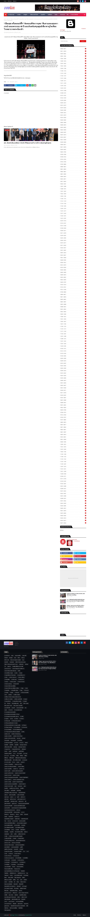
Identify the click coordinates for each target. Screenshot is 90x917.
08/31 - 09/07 (73, 432)
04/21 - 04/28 (73, 257)
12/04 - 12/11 (73, 80)
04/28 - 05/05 (73, 260)
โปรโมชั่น (6, 831)
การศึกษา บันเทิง (17, 694)
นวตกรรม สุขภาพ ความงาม (10, 810)
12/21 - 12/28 (73, 471)
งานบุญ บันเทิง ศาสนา (16, 749)
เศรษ (21, 879)
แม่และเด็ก (16, 849)
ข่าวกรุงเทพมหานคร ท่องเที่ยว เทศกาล (12, 716)
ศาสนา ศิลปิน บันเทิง (18, 875)
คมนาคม (18, 738)
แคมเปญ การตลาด (22, 747)
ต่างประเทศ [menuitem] (62, 14)
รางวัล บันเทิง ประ (14, 862)
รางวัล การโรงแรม (8, 855)
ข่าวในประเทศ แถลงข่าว (16, 720)
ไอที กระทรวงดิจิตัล (13, 908)
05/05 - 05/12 (73, 262)
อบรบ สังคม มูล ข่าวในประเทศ (10, 897)
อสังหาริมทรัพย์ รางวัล (16, 899)
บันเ (5, 821)
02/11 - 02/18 (73, 233)
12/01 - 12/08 (73, 336)
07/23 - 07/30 (73, 161)
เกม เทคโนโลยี (7, 707)
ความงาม (16, 742)
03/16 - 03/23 (73, 373)
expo (12, 655)
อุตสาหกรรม (20, 903)
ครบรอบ (23, 738)
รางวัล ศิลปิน (7, 864)
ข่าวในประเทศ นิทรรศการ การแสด (11, 723)
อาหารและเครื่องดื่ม (19, 901)
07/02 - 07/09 (73, 154)
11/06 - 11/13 (73, 70)
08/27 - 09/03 (73, 174)
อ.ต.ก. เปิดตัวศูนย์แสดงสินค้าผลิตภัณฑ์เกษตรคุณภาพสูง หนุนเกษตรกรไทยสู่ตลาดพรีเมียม (75, 600)
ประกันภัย (23, 825)
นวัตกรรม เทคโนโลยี (8, 812)
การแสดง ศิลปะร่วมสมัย (16, 701)
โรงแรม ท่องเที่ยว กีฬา (9, 868)
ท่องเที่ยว (6, 788)
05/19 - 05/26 (73, 267)
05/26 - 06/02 (73, 269)
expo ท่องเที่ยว (18, 655)
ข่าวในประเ (24, 725)
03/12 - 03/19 (73, 115)
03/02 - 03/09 (73, 368)
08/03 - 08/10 (73, 422)
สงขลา (6, 881)
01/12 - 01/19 (73, 351)
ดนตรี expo (15, 751)
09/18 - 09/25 (73, 53)
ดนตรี (10, 751)
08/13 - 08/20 (73, 169)
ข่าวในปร (16, 718)
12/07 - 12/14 (73, 466)
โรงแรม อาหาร (17, 868)
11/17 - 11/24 (73, 331)
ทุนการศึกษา (7, 790)
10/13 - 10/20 (73, 319)
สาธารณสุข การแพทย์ (9, 888)
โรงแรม (13, 866)
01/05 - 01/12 (73, 348)
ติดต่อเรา (15, 1)
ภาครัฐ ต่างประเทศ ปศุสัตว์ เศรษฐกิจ (15, 836)
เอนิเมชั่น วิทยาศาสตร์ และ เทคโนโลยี (18, 905)
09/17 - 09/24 (73, 181)
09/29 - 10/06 (73, 314)
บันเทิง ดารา (17, 816)
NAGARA (6, 662)
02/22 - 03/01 (73, 493)
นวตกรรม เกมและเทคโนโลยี (23, 803)
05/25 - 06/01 (73, 397)
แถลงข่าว (22, 762)
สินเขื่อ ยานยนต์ (23, 888)
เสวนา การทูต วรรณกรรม (23, 892)
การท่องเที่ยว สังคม (14, 690)
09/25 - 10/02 (73, 56)
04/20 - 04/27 (73, 385)
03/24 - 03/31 (73, 247)
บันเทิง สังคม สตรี (24, 818)
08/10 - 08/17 (73, 424)
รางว (24, 851)
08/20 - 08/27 (73, 171)
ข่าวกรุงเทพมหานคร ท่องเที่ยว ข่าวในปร (12, 714)
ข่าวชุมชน (6, 718)
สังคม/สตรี (12, 81)
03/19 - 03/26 (73, 117)
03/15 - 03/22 (73, 500)
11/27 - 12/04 (73, 78)
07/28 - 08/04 (73, 292)
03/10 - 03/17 (73, 242)
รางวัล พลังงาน (22, 862)
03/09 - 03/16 (73, 370)
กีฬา (21, 703)
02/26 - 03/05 (73, 110)
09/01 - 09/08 (73, 304)
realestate (12, 662)
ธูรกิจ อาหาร (14, 803)
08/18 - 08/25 (73, 299)
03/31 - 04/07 (73, 250)
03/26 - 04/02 (73, 120)
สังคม (18, 881)
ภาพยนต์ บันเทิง (21, 838)
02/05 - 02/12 (73, 102)
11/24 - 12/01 (73, 333)
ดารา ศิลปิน (12, 755)
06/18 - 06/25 (73, 149)
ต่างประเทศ (24, 760)
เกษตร (6, 710)
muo (23, 659)
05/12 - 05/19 (73, 265)
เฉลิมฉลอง (24, 749)
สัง (14, 881)
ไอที (27, 905)
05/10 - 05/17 (73, 520)
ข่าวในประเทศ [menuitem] (11, 14)
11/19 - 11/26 (73, 203)
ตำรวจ (13, 762)
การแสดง (25, 699)
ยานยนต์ (21, 849)
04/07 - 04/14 (73, 252)
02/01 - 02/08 (73, 486)
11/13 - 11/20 (73, 73)
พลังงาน (25, 831)
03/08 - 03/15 (73, 498)
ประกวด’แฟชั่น (17, 825)
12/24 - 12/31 (73, 215)
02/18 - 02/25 (73, 235)
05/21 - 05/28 (73, 139)
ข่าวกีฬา (21, 716)
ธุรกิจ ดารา (23, 797)
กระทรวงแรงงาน (8, 668)
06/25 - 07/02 (73, 152)
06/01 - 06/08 (73, 400)
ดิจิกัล (17, 755)
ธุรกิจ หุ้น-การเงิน (14, 801)
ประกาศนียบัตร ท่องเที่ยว (9, 827)
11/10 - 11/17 (73, 328)
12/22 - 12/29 (73, 343)
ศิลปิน (23, 877)
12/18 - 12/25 (73, 85)
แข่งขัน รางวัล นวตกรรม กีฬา (10, 738)
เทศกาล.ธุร (7, 797)
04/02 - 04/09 (73, 122)
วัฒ (27, 873)
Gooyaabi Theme (28, 915)
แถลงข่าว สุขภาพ (22, 784)
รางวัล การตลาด (17, 853)
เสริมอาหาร (15, 892)
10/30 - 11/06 (73, 68)
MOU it (23, 657)
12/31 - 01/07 (73, 218)
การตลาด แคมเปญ (8, 683)
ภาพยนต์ (14, 838)
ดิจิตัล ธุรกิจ (12, 757)
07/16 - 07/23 (73, 159)
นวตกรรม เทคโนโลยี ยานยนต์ (19, 805)
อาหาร (6, 901)
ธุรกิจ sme (6, 799)
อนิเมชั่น (16, 895)
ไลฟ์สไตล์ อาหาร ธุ (21, 873)
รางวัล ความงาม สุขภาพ (9, 858)
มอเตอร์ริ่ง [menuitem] (43, 14)
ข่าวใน (11, 718)
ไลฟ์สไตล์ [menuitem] (50, 14)
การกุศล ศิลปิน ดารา (21, 675)
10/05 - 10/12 (73, 444)
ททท (15, 786)
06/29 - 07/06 (73, 410)
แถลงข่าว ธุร (21, 768)
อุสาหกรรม (26, 903)
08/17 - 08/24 (73, 427)
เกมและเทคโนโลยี (20, 707)
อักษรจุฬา (23, 899)
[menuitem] (5, 14)
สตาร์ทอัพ (10, 881)
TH (5, 666)
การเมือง (11, 692)
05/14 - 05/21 (73, 137)
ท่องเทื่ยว (22, 788)
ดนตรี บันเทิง (21, 751)
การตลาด (6, 681)
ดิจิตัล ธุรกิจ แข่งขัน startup (21, 757)
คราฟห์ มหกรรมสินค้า (9, 742)
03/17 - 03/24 (73, 245)
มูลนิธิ (21, 847)
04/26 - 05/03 (73, 515)
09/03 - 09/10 (73, 176)
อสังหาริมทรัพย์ (7, 899)
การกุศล (20, 673)
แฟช (11, 834)
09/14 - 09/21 (73, 437)
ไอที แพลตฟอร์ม (8, 910)
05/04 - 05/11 (73, 390)
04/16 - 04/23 (73, 127)
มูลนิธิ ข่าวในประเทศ (8, 849)
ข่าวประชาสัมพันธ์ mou (17, 729)
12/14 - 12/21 (73, 469)
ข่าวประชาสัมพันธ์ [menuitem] (74, 14)
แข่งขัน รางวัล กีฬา (8, 736)
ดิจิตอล (21, 755)
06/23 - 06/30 (73, 279)
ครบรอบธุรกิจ (13, 740)
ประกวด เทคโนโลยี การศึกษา (10, 823)
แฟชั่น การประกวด (21, 834)
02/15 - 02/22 (73, 491)
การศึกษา (10, 694)
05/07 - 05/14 (73, 134)
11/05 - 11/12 (73, 198)
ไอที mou (6, 908)
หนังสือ (6, 895)
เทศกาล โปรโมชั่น (20, 794)
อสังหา (18, 897)
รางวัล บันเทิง (7, 862)
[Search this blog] (70, 41)
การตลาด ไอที (15, 683)
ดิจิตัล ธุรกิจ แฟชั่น (8, 760)
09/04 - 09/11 (73, 48)
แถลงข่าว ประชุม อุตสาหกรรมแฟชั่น (11, 777)
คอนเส (26, 742)
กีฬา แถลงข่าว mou (8, 705)
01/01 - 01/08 (73, 90)
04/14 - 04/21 (73, 255)
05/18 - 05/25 (73, 395)
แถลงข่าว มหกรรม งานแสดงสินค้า (11, 784)
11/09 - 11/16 (73, 456)
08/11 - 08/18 (73, 297)
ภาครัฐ (6, 836)
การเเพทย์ (25, 701)
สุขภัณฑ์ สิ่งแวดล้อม (13, 890)
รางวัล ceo (11, 853)
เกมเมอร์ (13, 707)
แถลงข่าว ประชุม (16, 775)
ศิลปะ (6, 877)
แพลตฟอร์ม (7, 834)
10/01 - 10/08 (73, 186)
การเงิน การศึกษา (21, 677)
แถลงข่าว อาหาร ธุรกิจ (9, 786)
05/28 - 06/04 (73, 142)
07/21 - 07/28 (73, 289)
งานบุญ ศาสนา (7, 749)
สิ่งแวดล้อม (16, 888)
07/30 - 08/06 (73, 164)
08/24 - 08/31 (73, 429)
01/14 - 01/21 (73, 223)
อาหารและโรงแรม (8, 903)
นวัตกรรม (18, 810)
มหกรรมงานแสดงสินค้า (20, 844)
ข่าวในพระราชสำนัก (8, 727)
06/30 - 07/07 (73, 282)
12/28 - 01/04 (73, 473)
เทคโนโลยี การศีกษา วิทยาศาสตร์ (11, 792)
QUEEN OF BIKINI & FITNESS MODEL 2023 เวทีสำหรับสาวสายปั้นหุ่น (76, 594)
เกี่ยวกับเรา (10, 1)
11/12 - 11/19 (73, 201)
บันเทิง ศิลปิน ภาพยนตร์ (9, 818)
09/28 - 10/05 (73, 441)
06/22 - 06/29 (73, 407)
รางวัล (8, 81)
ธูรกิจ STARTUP (7, 803)
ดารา (14, 753)
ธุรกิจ (18, 797)
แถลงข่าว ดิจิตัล (21, 766)
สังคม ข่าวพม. (23, 881)
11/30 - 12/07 (73, 464)
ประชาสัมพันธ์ (7, 829)
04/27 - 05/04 (73, 387)
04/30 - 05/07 (73, 132)
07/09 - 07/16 (73, 156)
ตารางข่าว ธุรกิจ (8, 762)
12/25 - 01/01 (73, 88)
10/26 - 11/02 (73, 451)
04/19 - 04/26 (73, 513)
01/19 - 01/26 (73, 353)
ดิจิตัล (26, 755)
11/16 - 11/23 (73, 459)
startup (26, 664)
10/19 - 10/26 (73, 449)
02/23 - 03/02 (73, 365)
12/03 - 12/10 (73, 208)
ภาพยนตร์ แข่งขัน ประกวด (9, 840)
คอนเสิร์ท (16, 744)
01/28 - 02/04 (73, 228)
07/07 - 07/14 (73, 284)
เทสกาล (11, 797)
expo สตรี (24, 655)
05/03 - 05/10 (73, 518)
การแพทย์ (6, 692)
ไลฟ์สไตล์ (6, 873)
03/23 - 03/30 (73, 375)
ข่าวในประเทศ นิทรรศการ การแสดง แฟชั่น (12, 725)
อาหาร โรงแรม (11, 901)
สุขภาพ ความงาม (8, 892)
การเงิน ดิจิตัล (7, 679)
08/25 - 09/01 (73, 301)
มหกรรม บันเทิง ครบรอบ (20, 840)
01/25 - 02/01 (73, 483)
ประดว (12, 829)
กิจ (5, 703)
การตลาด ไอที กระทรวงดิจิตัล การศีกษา (12, 688)
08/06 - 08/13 (73, 166)
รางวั (27, 851)
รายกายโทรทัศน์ (20, 864)
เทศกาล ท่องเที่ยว (12, 794)
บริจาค (17, 814)
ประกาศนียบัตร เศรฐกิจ (19, 827)
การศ (6, 694)
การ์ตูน (22, 688)
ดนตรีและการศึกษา (8, 753)
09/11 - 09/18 (73, 51)
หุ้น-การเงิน (11, 895)
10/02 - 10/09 (73, 58)
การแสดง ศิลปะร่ (8, 701)
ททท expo (20, 786)
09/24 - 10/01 (73, 183)
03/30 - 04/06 (73, 378)
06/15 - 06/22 (73, 405)
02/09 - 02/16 (73, 360)
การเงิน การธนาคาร (12, 677)
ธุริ (25, 801)
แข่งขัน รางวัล (7, 733)
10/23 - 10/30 (73, 66)
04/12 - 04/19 (73, 510)
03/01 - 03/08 (73, 496)
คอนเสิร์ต (11, 744)
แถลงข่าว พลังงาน (8, 779)
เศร (17, 879)
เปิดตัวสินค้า (22, 829)
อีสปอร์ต (14, 903)
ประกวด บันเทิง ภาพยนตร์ (21, 823)
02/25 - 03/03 (73, 238)
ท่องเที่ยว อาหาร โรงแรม (14, 788)
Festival (6, 657)
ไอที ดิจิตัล (20, 908)
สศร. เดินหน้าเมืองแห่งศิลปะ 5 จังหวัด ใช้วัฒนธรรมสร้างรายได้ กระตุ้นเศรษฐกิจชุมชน (27, 143)
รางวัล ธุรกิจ (13, 860)
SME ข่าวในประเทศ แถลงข (20, 662)
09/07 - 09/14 (73, 434)
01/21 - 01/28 (73, 225)
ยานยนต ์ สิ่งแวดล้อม (8, 851)
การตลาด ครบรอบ (21, 681)
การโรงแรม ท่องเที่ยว (25, 692)
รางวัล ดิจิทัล (25, 858)
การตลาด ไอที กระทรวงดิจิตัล (10, 686)
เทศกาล (6, 794)
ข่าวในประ (22, 718)
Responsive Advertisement (73, 578)
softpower (21, 664)
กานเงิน (15, 673)
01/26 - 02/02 (73, 355)
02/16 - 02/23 (73, 363)
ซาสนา (6, 751)
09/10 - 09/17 (73, 179)
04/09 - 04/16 (73, 125)
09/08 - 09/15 (73, 306)
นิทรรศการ (7, 814)
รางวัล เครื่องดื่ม (18, 858)
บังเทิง (21, 814)
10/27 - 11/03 (73, 324)
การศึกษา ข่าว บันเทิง (8, 699)
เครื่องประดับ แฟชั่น (8, 747)
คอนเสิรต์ (6, 744)
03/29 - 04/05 (73, 505)
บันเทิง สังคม (17, 818)
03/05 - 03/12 (73, 112)
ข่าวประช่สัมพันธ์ (17, 727)
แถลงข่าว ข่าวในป (18, 764)
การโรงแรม (17, 692)
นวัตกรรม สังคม (17, 812)
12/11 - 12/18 (73, 83)
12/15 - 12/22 (73, 341)
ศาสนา (11, 875)
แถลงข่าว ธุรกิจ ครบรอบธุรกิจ (17, 770)
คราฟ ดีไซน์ (20, 740)
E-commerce (7, 655)
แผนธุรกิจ (11, 831)
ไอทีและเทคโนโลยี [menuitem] (34, 14)
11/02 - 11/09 (73, 454)
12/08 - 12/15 (73, 338)
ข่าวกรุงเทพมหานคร (18, 710)
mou (15, 657)
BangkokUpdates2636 (9, 32)
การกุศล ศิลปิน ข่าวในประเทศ (10, 675)
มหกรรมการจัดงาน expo (9, 844)
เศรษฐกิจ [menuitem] (25, 14)
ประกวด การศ (15, 821)
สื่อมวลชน (6, 890)
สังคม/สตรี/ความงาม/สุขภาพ (10, 886)
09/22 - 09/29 (73, 311)
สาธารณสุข (24, 886)
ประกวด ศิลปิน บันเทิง (9, 825)
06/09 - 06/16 (73, 274)
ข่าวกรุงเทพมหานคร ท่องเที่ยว (10, 712)
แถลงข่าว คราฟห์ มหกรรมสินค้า (10, 766)
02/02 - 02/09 (73, 358)
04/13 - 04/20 (73, 383)
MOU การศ (7, 659)
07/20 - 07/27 (73, 417)
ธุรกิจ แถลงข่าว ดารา (21, 799)
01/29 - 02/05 (73, 100)
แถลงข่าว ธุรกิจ (7, 770)
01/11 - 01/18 (73, 478)
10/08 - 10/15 (73, 188)
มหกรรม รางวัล (7, 842)
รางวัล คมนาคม (16, 855)
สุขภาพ (8, 19)
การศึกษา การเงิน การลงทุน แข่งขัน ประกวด (13, 696)
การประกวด (26, 690)
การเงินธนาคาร (21, 679)
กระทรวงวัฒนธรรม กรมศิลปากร (18, 668)
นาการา (22, 812)
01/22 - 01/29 (73, 97)
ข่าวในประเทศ (7, 720)
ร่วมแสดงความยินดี (17, 851)
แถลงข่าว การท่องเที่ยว (9, 764)
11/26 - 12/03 (73, 206)
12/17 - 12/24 (73, 213)
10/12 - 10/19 (73, 446)
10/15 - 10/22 (73, 191)
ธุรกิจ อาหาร (21, 801)
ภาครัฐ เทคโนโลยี (8, 838)
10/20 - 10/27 (73, 321)
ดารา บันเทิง (19, 753)
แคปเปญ (15, 747)
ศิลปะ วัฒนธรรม (18, 877)
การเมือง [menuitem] (18, 14)
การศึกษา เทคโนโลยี (18, 699)
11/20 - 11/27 (73, 75)
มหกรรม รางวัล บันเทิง (16, 842)
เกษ (25, 707)
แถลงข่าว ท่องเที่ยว (8, 768)
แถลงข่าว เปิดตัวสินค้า (24, 777)
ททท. (25, 786)
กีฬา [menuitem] (67, 14)
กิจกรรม (8, 703)
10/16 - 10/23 (73, 63)
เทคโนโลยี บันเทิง (22, 792)
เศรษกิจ (25, 879)
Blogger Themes (14, 915)
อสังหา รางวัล (24, 897)
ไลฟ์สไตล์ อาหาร (13, 873)
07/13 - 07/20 (73, 414)
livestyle (10, 657)
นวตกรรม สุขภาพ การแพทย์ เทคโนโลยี (19, 807)
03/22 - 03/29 (73, 503)
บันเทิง (6, 816)
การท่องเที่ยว (7, 690)
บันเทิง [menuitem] (56, 14)
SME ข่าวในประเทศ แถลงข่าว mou (11, 664)
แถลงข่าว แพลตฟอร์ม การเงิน (18, 779)
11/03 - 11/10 (73, 326)
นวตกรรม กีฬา (7, 807)
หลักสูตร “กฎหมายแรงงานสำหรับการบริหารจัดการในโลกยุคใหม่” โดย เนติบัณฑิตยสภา (75, 606)
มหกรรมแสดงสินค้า (15, 847)
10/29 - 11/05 (73, 196)
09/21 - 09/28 (73, 439)
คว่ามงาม (21, 742)
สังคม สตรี (15, 884)
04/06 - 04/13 (73, 380)
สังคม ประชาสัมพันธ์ (8, 884)
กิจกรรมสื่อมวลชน (15, 703)
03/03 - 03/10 (73, 240)
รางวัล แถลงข (7, 860)
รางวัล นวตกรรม (21, 860)
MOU (19, 657)
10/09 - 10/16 (73, 61)
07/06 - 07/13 (73, 412)
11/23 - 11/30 (73, 461)
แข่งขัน (23, 731)
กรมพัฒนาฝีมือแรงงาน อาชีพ (17, 666)
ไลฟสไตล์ (22, 871)
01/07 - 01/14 (73, 220)
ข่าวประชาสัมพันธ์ (8, 729)
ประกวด (9, 821)
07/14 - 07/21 (73, 287)
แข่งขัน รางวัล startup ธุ (16, 733)
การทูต (21, 690)
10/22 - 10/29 (73, 193)
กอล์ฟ (19, 670)
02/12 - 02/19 (73, 105)
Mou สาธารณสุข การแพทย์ (16, 659)
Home (5, 1)
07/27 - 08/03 (73, 419)
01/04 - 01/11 (73, 476)
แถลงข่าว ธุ (15, 768)
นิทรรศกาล (12, 814)
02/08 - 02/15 (73, 488)
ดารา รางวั (7, 755)
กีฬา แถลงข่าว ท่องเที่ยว (18, 705)
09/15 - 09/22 (73, 309)
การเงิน (6, 677)
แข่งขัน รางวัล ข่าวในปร (17, 736)
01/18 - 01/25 (73, 481)
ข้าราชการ (11, 710)
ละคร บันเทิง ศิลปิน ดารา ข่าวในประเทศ (12, 871)
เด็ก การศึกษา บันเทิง (17, 760)
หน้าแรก (61, 530)
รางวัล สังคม (13, 864)
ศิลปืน (14, 879)
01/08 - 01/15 (73, 93)
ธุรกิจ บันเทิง (7, 801)
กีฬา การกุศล (26, 703)
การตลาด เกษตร (13, 681)
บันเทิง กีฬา (11, 816)
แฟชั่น (15, 834)
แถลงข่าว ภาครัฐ (8, 781)
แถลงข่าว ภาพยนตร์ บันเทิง (18, 781)
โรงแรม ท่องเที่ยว (20, 866)
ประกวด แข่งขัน (22, 821)
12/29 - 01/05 (73, 346)
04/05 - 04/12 (73, 508)
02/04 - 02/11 (73, 230)
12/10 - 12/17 (73, 211)
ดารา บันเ (25, 753)
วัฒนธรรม (6, 875)
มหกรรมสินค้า (7, 847)
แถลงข (18, 762)
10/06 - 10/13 (73, 316)
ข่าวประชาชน (24, 727)
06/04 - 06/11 (73, 144)
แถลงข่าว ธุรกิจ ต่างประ (9, 773)
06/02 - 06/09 (73, 272)
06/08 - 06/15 (73, 402)
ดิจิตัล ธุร (6, 757)
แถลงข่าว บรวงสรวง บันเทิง (20, 773)
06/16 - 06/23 (73, 277)
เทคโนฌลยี (13, 790)
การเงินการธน (13, 679)
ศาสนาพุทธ (26, 875)
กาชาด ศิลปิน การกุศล (9, 673)
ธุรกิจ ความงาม (13, 799)
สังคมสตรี (18, 886)
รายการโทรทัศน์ (7, 866)
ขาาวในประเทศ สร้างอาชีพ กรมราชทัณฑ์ (12, 731)
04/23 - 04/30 (73, 129)
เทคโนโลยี (19, 790)
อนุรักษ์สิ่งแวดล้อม (22, 895)
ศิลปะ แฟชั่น (10, 877)
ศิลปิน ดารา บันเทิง (8, 879)
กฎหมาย (9, 666)
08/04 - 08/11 (73, 294)
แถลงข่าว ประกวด (8, 775)
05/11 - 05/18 (73, 392)
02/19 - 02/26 (73, 107)
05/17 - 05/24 (73, 523)
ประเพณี (17, 829)
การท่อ (26, 688)
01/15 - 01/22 (73, 95)
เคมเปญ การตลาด (23, 744)
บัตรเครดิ (26, 814)
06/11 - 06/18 (73, 147)
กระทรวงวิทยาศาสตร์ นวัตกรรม (10, 670)
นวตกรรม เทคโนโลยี (8, 805)
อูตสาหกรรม (7, 905)
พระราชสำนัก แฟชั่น (19, 831)
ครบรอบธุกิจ (7, 740)
